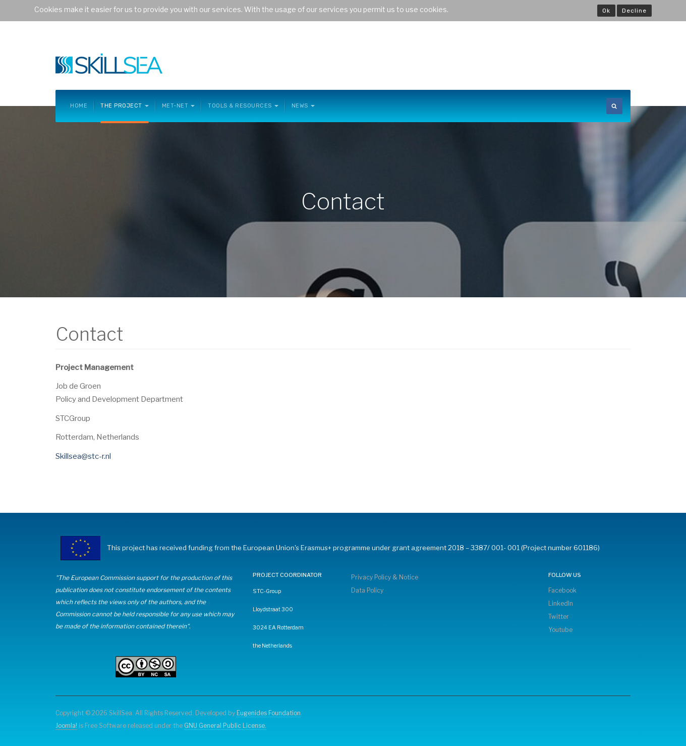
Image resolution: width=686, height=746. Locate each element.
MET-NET (178, 105)
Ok (606, 10)
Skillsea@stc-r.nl (83, 456)
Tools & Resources (243, 105)
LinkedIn (560, 603)
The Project (124, 105)
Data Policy (367, 590)
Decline (634, 10)
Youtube (560, 629)
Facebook (562, 590)
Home (78, 105)
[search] (614, 106)
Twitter (558, 616)
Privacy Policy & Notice (384, 577)
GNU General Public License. (225, 725)
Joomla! (66, 725)
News (303, 105)
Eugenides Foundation (269, 713)
